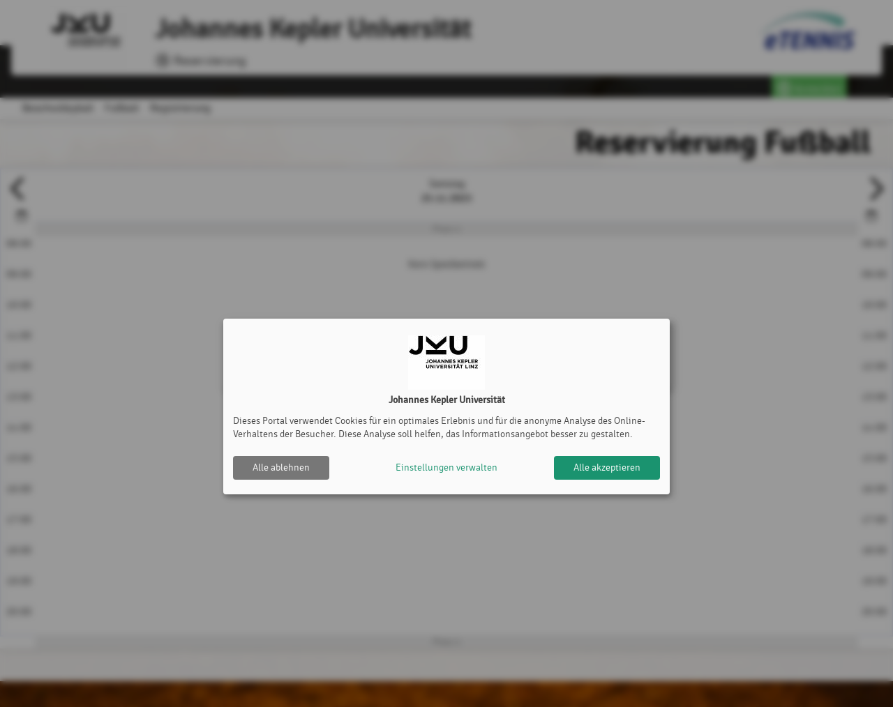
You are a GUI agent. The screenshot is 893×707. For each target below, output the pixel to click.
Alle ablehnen (281, 467)
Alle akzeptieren (606, 467)
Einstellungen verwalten (446, 467)
